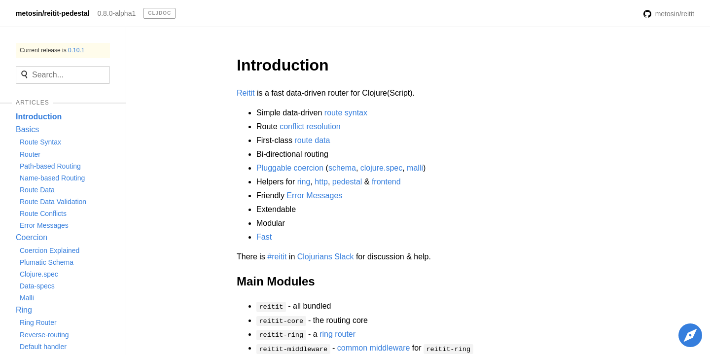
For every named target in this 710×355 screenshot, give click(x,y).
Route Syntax (40, 142)
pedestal (347, 182)
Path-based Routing (50, 166)
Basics (27, 129)
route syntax (345, 112)
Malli (27, 298)
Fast (264, 237)
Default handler (43, 347)
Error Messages (44, 225)
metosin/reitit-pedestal (52, 13)
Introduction (39, 116)
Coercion (31, 237)
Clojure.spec (39, 274)
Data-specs (37, 286)
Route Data (37, 190)
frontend (386, 182)
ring (304, 182)
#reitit (276, 256)
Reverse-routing (44, 335)
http (321, 182)
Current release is (52, 50)
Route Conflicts (43, 213)
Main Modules (276, 281)
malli (415, 168)
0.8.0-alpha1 (116, 13)
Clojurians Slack (325, 256)
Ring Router (38, 322)
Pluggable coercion (289, 168)
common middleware (373, 348)
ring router (337, 334)
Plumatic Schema (46, 262)
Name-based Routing (52, 178)
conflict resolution (310, 126)
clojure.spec (381, 168)
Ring (24, 310)
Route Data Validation (53, 202)
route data (312, 140)
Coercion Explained (49, 250)
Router (30, 154)
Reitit (245, 93)
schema (342, 168)
